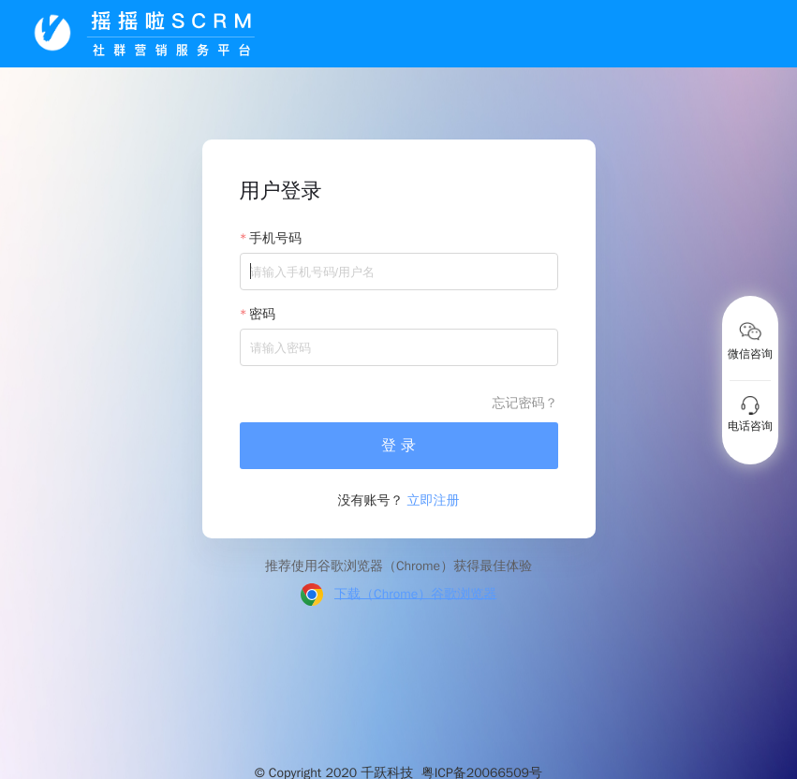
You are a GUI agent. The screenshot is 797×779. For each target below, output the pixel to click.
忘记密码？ (525, 403)
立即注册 (433, 500)
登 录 (398, 445)
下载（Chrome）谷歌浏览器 (415, 593)
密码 (262, 314)
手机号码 (275, 238)
